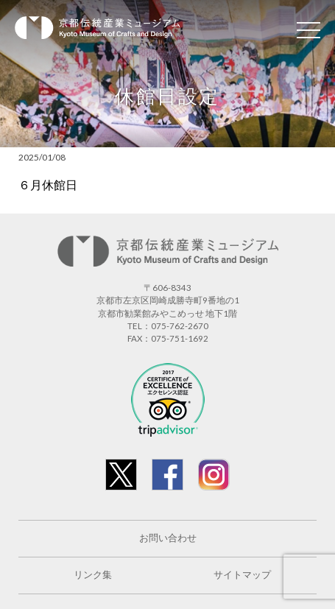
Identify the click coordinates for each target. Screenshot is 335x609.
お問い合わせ (168, 537)
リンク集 (93, 574)
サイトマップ (242, 574)
